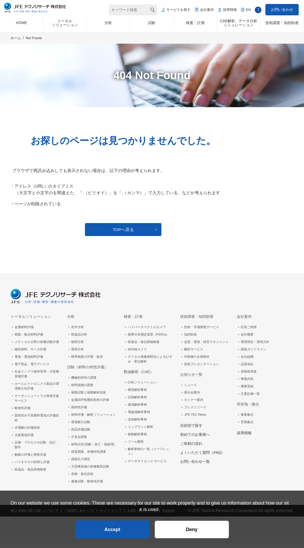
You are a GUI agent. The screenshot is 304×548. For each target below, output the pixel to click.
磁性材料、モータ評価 (30, 354)
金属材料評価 (24, 332)
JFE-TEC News (195, 419)
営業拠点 (247, 427)
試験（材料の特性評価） (87, 372)
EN (248, 10)
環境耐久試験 (80, 427)
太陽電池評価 (24, 440)
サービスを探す (178, 10)
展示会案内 (192, 397)
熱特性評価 (79, 412)
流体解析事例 (137, 424)
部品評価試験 (80, 434)
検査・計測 (133, 321)
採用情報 (230, 10)
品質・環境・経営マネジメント (206, 346)
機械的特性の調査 (84, 382)
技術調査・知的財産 (197, 321)
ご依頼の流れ (191, 448)
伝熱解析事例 (137, 402)
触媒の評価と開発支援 (30, 459)
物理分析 (77, 346)
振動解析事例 (137, 439)
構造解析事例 (137, 394)
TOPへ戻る (123, 233)
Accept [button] (112, 528)
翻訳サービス (193, 354)
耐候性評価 (22, 413)
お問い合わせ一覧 (195, 466)
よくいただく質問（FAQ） (202, 457)
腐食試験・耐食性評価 (87, 486)
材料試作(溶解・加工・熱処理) (93, 449)
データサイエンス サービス (147, 466)
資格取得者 (249, 376)
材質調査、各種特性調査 (88, 456)
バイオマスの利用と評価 (32, 467)
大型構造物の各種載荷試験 (90, 471)
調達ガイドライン (253, 354)
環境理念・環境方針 (255, 346)
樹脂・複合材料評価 (29, 339)
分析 (71, 321)
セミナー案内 (193, 404)
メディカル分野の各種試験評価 (37, 346)
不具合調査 (79, 441)
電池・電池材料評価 (29, 361)
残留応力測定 (80, 464)
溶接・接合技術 (82, 479)
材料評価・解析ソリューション (93, 419)
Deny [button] (191, 528)
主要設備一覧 (250, 398)
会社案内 (207, 10)
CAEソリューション (142, 387)
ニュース (190, 390)
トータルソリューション (31, 321)
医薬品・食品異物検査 (30, 474)
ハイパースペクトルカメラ (147, 332)
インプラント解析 (140, 431)
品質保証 (247, 369)
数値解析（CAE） (139, 376)
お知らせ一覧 (191, 379)
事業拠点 (247, 419)
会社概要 (247, 339)
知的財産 (190, 339)
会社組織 (247, 361)
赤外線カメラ (137, 354)
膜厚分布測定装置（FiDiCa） (148, 339)
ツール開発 (136, 446)
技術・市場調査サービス (201, 332)
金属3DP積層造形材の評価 (90, 404)
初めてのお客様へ (195, 439)
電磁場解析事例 (139, 417)
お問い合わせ (282, 9)
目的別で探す (191, 430)
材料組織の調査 (82, 390)
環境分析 (77, 354)
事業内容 (247, 384)
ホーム (16, 41)
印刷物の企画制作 (197, 361)
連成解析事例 (137, 409)
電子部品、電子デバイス (32, 369)
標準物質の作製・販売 (87, 361)
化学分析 (77, 332)
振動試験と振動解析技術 (88, 397)
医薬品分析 (79, 339)
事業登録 (247, 391)
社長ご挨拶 (249, 332)
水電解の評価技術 (27, 432)
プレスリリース (195, 412)
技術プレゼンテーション (201, 369)
